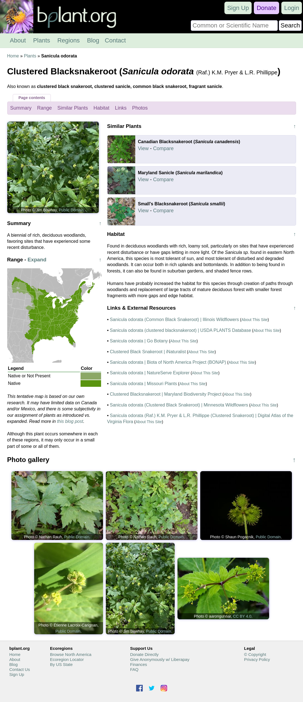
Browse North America (70, 654)
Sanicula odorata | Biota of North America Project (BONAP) (168, 362)
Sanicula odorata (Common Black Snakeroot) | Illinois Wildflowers (174, 319)
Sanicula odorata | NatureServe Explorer (150, 372)
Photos (140, 108)
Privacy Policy (257, 659)
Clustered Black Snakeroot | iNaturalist (148, 351)
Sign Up (238, 7)
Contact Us (19, 669)
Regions (68, 40)
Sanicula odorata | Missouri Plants (143, 383)
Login (291, 7)
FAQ (134, 669)
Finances (138, 664)
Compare (163, 148)
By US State (61, 664)
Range (44, 108)
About (18, 40)
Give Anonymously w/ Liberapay (159, 659)
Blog (93, 40)
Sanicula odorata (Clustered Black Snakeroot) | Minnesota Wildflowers (179, 405)
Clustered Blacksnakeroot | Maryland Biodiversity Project (166, 394)
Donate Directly (144, 654)
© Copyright (255, 654)
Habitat (101, 108)
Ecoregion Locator (67, 659)
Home (13, 56)
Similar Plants (72, 108)
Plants (41, 40)
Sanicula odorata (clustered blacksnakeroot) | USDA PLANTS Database (180, 330)
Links (121, 108)
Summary (21, 108)
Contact (115, 40)
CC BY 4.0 (242, 616)
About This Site (254, 319)
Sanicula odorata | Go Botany (139, 341)
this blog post (70, 421)
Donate (266, 7)
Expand (36, 259)
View (143, 148)
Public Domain (71, 210)
